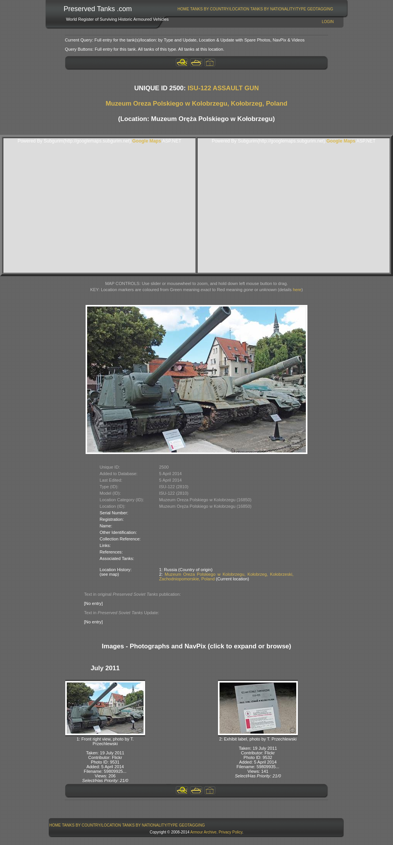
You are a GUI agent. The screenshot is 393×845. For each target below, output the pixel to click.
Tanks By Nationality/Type (278, 9)
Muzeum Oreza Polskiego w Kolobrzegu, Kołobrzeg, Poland (196, 103)
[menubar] (255, 9)
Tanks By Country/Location (219, 9)
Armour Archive (203, 832)
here (297, 289)
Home (183, 9)
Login (328, 22)
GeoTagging (320, 9)
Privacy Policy (231, 832)
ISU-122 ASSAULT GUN (223, 88)
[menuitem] (183, 9)
